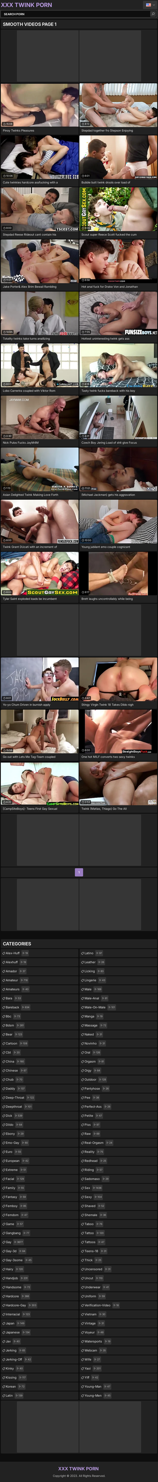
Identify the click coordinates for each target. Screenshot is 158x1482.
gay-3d (16, 1251)
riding (94, 1170)
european (17, 1161)
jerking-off (19, 1359)
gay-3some (19, 1260)
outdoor (96, 1080)
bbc (13, 1016)
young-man (98, 1387)
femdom (17, 1215)
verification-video (102, 1305)
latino (94, 953)
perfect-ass (98, 1107)
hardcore (18, 1296)
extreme (16, 1170)
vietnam (95, 1314)
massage (96, 1025)
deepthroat (19, 1107)
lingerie (95, 980)
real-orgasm (99, 1143)
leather (95, 962)
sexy (94, 1197)
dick (14, 1116)
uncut (94, 1278)
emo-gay (17, 1143)
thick (93, 1260)
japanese (18, 1332)
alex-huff (17, 953)
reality (94, 1152)
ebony (15, 1134)
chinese (17, 1070)
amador (16, 971)
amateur (17, 980)
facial (15, 1179)
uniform (95, 1296)
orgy (93, 1070)
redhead (96, 1161)
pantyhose (97, 1089)
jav (13, 1341)
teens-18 (96, 1251)
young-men (98, 1396)
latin (14, 1396)
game (15, 1224)
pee (92, 1098)
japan (15, 1323)
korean (16, 1387)
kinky (15, 1368)
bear (14, 1034)
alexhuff (16, 962)
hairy (15, 1269)
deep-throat (20, 1098)
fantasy (16, 1197)
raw (92, 1134)
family (15, 1188)
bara (14, 998)
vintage (95, 1323)
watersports (98, 1341)
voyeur (95, 1332)
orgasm (95, 1061)
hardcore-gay (21, 1305)
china (15, 1061)
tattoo (95, 1233)
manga (94, 1016)
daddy (16, 1089)
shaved (95, 1206)
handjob (17, 1278)
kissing (16, 1377)
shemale (96, 1215)
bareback (18, 1007)
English (150, 5)
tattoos (95, 1242)
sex (93, 1188)
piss (92, 1125)
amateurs (18, 989)
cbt (13, 1052)
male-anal (96, 998)
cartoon (17, 1043)
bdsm (15, 1025)
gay (15, 1242)
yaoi (93, 1368)
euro (14, 1152)
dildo (14, 1125)
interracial (18, 1314)
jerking (16, 1350)
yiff (92, 1377)
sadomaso (97, 1179)
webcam (96, 1350)
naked (94, 1034)
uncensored (98, 1269)
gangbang (18, 1233)
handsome (18, 1287)
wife (93, 1359)
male (93, 989)
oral (93, 1052)
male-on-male (100, 1007)
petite (94, 1116)
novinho (95, 1043)
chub (14, 1080)
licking (95, 971)
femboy (16, 1206)
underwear (97, 1287)
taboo (94, 1224)
